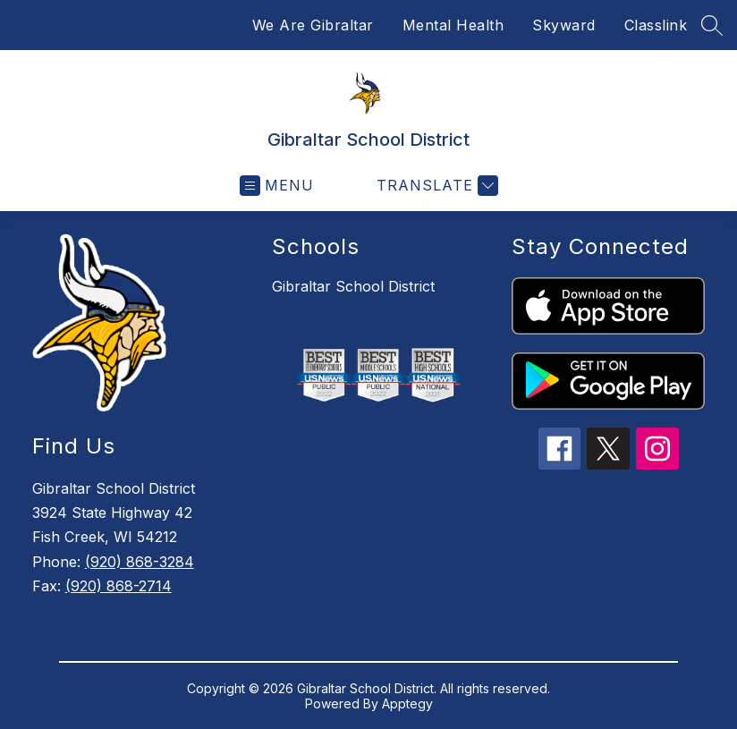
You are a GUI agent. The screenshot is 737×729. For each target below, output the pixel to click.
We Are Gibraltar (313, 25)
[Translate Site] (435, 185)
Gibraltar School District (353, 286)
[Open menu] (277, 185)
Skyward (564, 25)
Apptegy (407, 703)
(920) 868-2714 (118, 586)
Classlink (656, 25)
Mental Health (453, 25)
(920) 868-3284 (139, 562)
